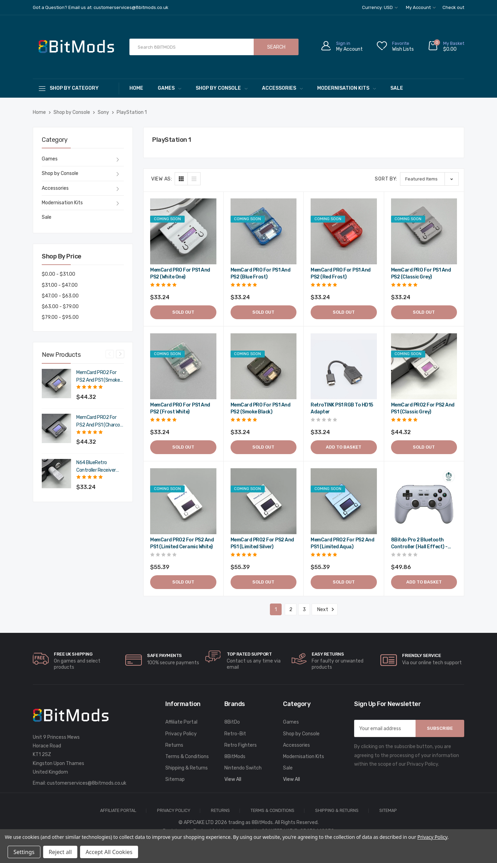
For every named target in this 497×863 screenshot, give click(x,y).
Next (324, 609)
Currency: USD (380, 7)
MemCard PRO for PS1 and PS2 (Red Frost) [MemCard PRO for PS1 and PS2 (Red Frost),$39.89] (341, 273)
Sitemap (175, 779)
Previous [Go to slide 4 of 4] (110, 354)
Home (136, 88)
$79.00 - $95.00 (60, 317)
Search (276, 47)
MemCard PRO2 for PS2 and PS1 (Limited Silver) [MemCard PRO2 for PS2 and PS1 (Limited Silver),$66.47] (262, 543)
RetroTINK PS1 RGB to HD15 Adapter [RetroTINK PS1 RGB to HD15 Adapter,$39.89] (342, 408)
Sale (396, 88)
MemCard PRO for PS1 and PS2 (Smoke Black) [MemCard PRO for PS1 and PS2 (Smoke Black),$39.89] (261, 408)
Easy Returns (328, 654)
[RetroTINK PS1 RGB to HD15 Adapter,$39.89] (344, 366)
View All (232, 779)
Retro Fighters (240, 745)
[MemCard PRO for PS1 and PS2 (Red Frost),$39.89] (344, 231)
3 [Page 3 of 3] (304, 609)
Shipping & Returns (186, 768)
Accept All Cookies (109, 852)
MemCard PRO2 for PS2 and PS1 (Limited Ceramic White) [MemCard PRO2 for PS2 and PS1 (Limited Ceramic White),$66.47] (182, 543)
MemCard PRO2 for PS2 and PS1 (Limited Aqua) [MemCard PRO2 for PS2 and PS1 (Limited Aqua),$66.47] (342, 543)
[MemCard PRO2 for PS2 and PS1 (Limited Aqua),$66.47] (344, 501)
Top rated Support (249, 654)
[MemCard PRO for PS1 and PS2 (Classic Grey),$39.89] (424, 231)
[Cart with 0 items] (446, 47)
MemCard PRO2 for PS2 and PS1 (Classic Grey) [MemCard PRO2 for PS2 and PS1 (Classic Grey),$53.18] (423, 408)
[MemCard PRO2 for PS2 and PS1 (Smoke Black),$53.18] (56, 383)
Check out (453, 7)
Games (169, 88)
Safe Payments (164, 655)
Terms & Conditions (187, 756)
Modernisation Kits (346, 88)
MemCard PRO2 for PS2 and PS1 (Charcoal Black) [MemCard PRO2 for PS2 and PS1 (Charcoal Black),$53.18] (100, 421)
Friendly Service (421, 655)
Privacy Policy (181, 734)
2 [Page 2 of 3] (290, 609)
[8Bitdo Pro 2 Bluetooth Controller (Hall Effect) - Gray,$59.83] (424, 501)
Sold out (183, 312)
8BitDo (232, 722)
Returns (174, 745)
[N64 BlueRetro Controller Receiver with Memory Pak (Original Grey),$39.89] (56, 473)
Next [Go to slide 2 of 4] (120, 354)
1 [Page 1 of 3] (276, 609)
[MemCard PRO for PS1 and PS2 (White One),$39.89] (183, 231)
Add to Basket (343, 447)
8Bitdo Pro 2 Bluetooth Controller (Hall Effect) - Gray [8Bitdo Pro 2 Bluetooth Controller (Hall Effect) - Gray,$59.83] (419, 543)
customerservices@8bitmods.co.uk (86, 783)
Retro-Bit (235, 734)
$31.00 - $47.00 (60, 285)
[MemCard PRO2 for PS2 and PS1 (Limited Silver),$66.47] (264, 501)
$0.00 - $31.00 (58, 274)
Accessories (282, 88)
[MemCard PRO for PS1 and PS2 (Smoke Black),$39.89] (264, 366)
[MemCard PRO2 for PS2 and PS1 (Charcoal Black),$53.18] (56, 428)
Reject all (60, 852)
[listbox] (429, 179)
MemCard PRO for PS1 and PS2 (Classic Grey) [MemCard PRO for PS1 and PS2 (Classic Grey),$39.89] (421, 273)
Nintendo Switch (243, 768)
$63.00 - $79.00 (60, 307)
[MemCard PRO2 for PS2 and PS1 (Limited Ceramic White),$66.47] (183, 501)
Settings (24, 852)
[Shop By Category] (76, 88)
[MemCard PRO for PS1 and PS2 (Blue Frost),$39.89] (264, 231)
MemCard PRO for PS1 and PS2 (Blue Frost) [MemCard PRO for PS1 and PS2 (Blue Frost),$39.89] (261, 273)
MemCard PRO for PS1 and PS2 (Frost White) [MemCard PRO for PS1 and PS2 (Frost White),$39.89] (180, 408)
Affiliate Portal (181, 722)
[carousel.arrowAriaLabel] (41, 658)
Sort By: (386, 179)
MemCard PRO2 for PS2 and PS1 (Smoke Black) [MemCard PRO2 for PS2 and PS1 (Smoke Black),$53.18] (98, 377)
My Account (421, 7)
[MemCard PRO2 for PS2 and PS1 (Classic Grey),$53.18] (424, 366)
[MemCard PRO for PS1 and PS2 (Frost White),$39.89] (183, 366)
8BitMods (234, 756)
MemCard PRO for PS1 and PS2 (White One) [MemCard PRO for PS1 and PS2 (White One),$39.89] (180, 273)
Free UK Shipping (73, 654)
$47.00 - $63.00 (60, 296)
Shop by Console (221, 88)
